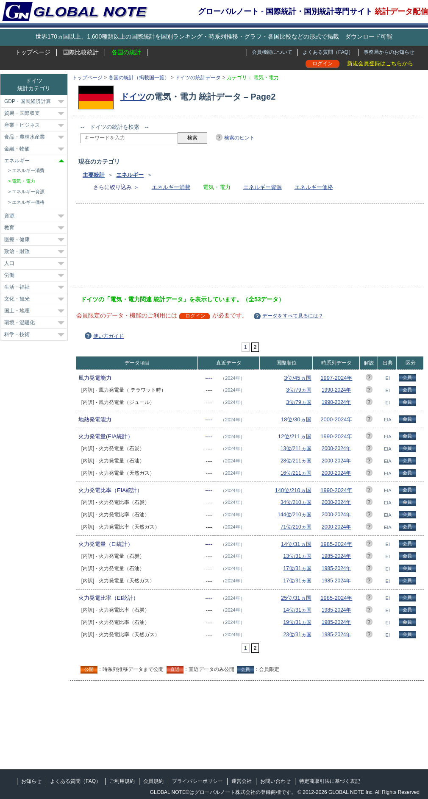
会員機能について (272, 52)
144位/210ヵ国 (294, 515)
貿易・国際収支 (22, 113)
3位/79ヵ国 (298, 390)
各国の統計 (126, 52)
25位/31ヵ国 (296, 598)
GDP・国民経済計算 (27, 101)
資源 (9, 216)
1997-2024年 (336, 378)
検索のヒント (239, 138)
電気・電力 (23, 181)
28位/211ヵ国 (296, 461)
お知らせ (31, 781)
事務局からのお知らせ (389, 52)
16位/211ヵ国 (296, 473)
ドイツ (133, 96)
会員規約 (153, 781)
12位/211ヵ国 (294, 436)
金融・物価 (17, 149)
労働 (9, 275)
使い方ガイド (108, 336)
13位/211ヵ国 (296, 448)
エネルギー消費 (171, 187)
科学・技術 (17, 334)
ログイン (322, 64)
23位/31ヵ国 (297, 635)
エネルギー (130, 175)
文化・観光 (17, 299)
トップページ (32, 52)
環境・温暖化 (19, 323)
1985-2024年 (336, 544)
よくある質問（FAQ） (328, 52)
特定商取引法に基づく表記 (329, 781)
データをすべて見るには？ (292, 316)
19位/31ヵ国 (297, 622)
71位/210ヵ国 (296, 527)
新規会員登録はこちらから (380, 63)
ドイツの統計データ (198, 78)
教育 (9, 228)
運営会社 (241, 781)
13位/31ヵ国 (297, 556)
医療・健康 (17, 239)
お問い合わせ (275, 781)
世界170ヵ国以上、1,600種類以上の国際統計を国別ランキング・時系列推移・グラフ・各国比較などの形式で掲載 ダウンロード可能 (214, 36)
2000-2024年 (336, 419)
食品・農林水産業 (24, 137)
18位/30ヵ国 (296, 419)
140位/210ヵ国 (293, 490)
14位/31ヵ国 (296, 544)
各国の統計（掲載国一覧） (139, 78)
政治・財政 (17, 251)
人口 (9, 263)
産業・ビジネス (22, 125)
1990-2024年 (336, 390)
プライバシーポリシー (197, 781)
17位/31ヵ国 (297, 568)
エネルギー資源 (262, 187)
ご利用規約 (122, 781)
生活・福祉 (17, 287)
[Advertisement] (120, 248)
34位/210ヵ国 (296, 502)
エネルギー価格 (314, 187)
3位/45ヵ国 (297, 378)
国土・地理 (17, 311)
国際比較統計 (81, 52)
